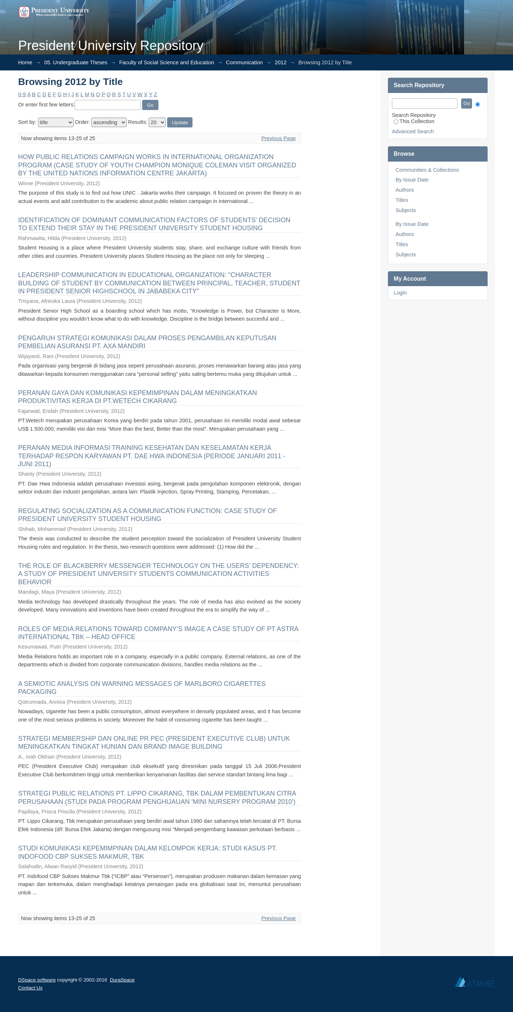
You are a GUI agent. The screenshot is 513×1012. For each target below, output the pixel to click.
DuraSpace (122, 980)
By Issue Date (412, 180)
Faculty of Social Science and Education (166, 62)
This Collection (414, 121)
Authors (405, 190)
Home (25, 62)
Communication (244, 62)
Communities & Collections (427, 170)
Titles (402, 200)
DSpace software (37, 980)
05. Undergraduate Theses (75, 62)
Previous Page (278, 138)
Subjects (406, 210)
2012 (281, 62)
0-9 (22, 94)
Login (400, 293)
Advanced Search (413, 131)
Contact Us (30, 988)
